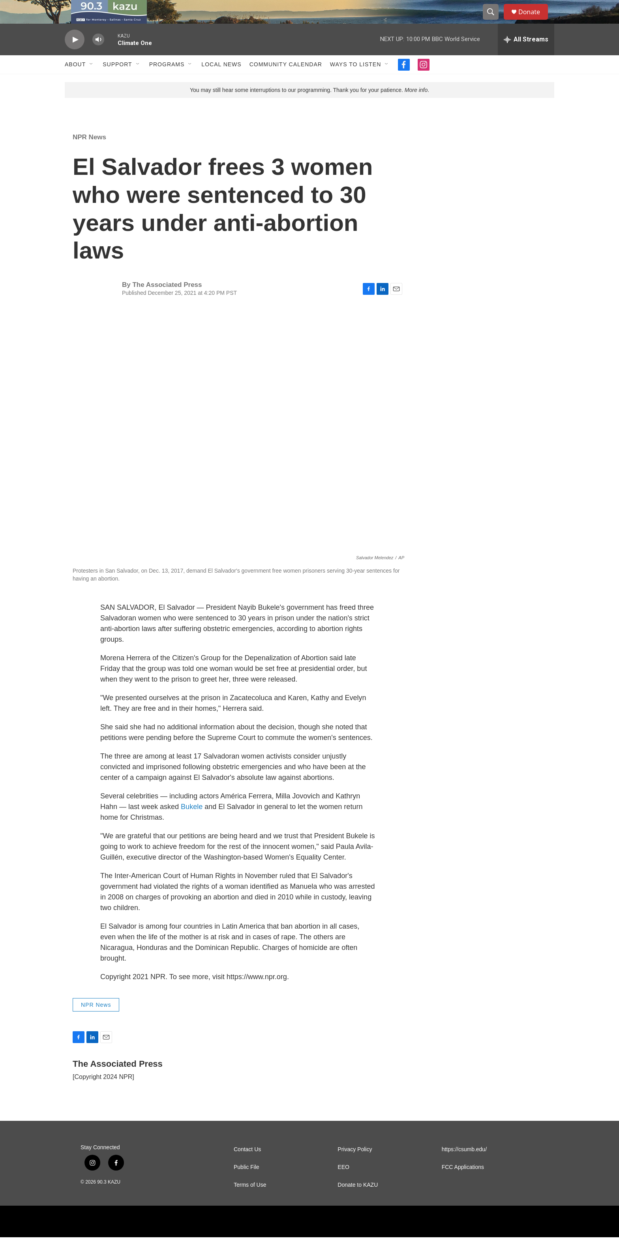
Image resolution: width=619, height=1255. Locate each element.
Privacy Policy (355, 1167)
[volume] (98, 57)
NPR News (89, 155)
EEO (343, 1185)
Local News (221, 82)
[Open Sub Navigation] (91, 82)
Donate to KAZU (358, 1203)
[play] (74, 57)
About (75, 82)
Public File (246, 1185)
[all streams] (526, 57)
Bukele (192, 824)
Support (117, 82)
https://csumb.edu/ (464, 1167)
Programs (167, 82)
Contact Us (247, 1167)
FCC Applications (463, 1185)
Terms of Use (250, 1203)
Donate (534, 21)
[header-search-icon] (494, 21)
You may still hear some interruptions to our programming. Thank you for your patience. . (309, 108)
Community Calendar (285, 82)
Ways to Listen (355, 82)
